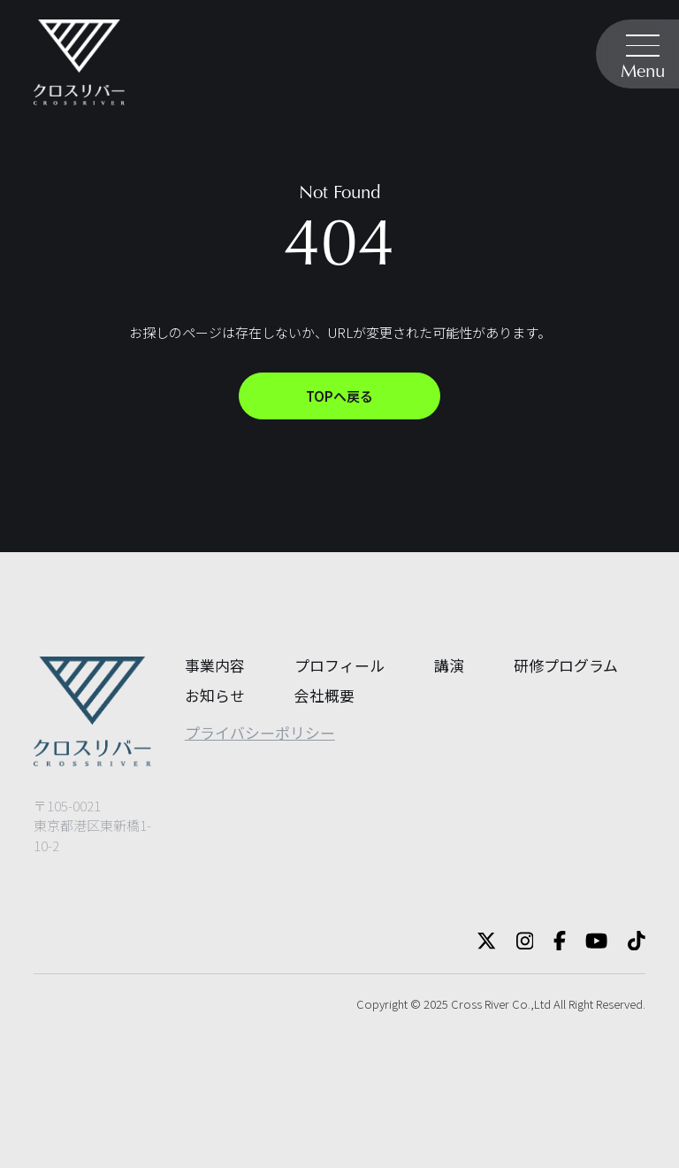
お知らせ (215, 695)
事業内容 (215, 665)
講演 (449, 665)
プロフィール (339, 665)
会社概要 (324, 695)
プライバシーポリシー (260, 732)
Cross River (480, 1003)
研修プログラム (566, 665)
